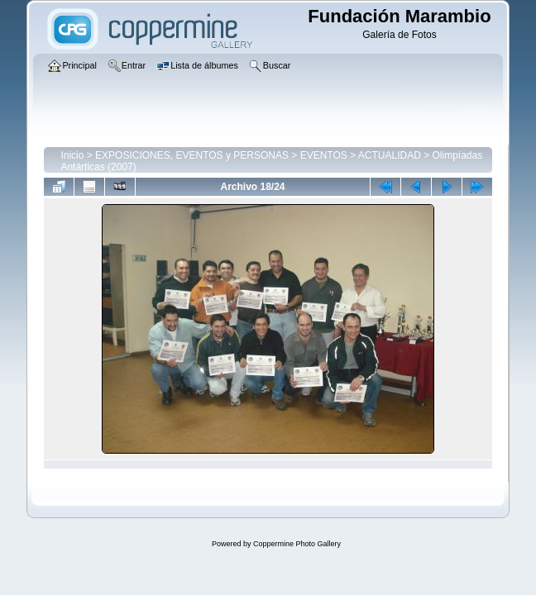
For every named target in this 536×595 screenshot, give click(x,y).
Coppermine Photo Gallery (297, 544)
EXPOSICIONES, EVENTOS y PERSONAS (192, 155)
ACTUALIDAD (389, 155)
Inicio (72, 155)
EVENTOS (323, 155)
